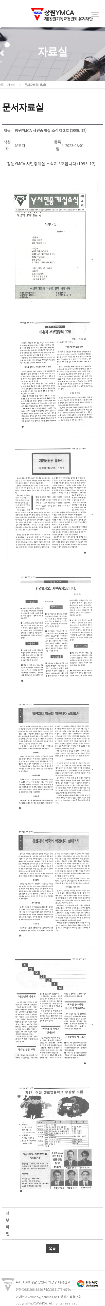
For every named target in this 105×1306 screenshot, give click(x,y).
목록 (52, 1248)
